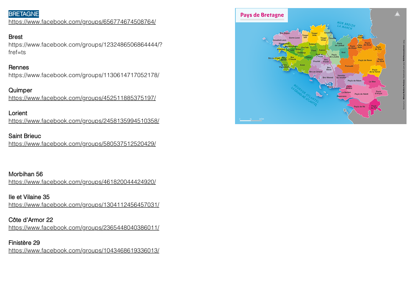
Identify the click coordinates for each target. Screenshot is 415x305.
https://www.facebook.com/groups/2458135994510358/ (83, 121)
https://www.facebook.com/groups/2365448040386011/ (83, 227)
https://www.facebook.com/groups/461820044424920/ (82, 182)
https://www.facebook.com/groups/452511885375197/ (82, 98)
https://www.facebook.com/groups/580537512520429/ (82, 143)
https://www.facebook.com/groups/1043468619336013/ (83, 250)
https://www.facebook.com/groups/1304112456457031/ (83, 204)
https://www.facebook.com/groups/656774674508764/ (82, 21)
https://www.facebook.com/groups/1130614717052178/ (83, 75)
